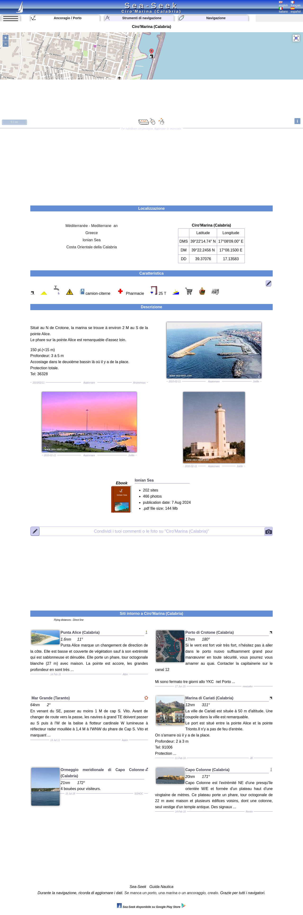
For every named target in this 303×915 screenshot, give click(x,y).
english (283, 4)
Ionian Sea (92, 240)
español (296, 10)
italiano (283, 10)
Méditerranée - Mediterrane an (92, 226)
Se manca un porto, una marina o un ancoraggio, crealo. (171, 893)
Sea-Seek (151, 5)
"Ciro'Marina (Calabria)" (151, 531)
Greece (91, 233)
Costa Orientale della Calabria (91, 247)
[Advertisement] (151, 165)
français (296, 4)
